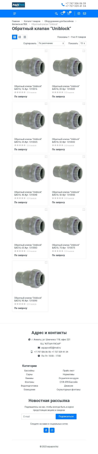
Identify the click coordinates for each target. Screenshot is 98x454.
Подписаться (66, 416)
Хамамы (29, 378)
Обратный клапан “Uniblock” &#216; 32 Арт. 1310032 (66, 140)
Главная (16, 21)
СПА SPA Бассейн (69, 382)
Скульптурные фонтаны (68, 389)
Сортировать (29, 43)
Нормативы (68, 374)
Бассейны (29, 370)
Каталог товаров (32, 21)
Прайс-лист (68, 370)
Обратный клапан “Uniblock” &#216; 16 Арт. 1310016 (28, 87)
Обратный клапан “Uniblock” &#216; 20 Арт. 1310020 (66, 87)
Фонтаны (29, 382)
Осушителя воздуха (68, 378)
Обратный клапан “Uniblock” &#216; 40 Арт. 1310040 (28, 193)
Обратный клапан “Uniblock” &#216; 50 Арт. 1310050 (66, 193)
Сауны (29, 374)
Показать (73, 43)
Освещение (29, 389)
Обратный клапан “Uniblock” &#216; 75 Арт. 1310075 (66, 246)
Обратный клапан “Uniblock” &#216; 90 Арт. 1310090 (28, 299)
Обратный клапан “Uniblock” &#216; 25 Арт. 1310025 (28, 140)
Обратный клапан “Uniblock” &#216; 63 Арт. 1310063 (28, 246)
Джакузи (68, 385)
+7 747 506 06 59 (76, 3)
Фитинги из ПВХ (19, 24)
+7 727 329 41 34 (76, 6)
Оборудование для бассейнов (59, 21)
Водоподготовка (29, 385)
